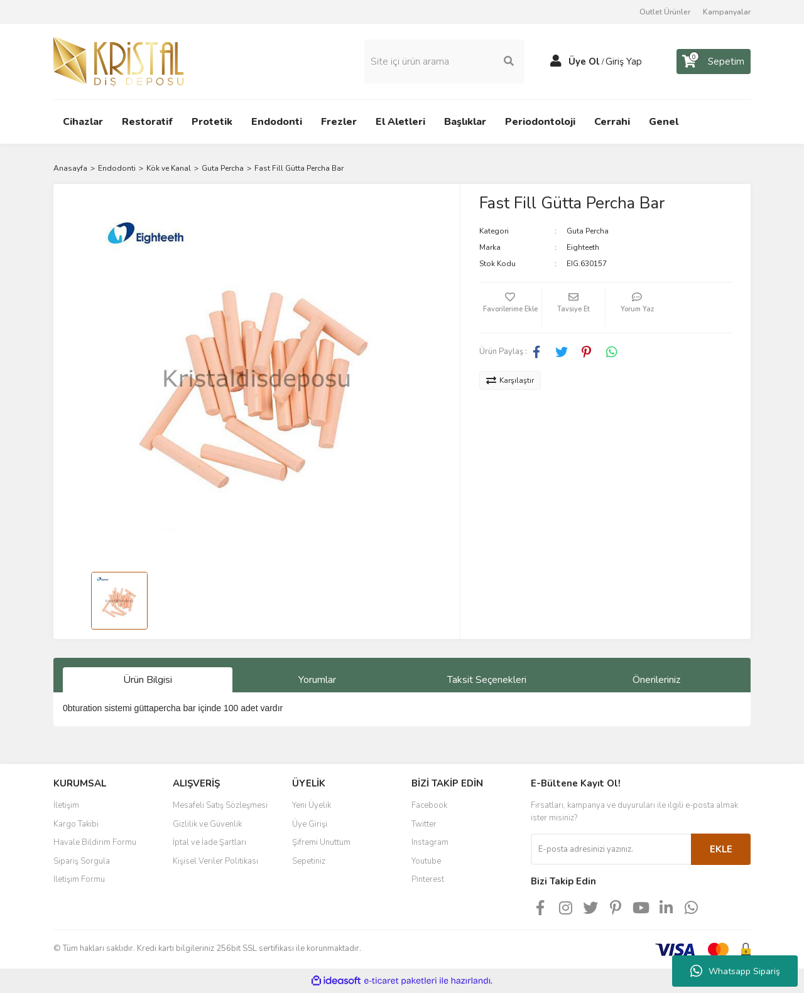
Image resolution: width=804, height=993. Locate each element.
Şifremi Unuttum (321, 842)
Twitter (424, 824)
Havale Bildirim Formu (94, 842)
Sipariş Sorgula (81, 861)
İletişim (66, 805)
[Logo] (118, 61)
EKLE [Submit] (721, 849)
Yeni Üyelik (311, 805)
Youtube (426, 861)
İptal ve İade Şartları (209, 842)
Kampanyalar (727, 12)
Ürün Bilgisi (147, 680)
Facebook (429, 805)
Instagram (429, 842)
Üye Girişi (309, 824)
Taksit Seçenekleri (486, 680)
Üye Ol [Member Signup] (584, 61)
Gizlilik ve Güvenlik (207, 824)
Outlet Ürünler (664, 12)
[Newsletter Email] (611, 849)
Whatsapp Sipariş (735, 971)
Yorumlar (317, 680)
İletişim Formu (79, 879)
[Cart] (713, 61)
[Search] (444, 61)
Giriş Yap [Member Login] (624, 61)
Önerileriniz (656, 680)
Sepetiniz (308, 861)
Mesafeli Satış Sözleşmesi (220, 805)
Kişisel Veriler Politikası (215, 861)
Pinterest (427, 879)
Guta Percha (588, 231)
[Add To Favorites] (510, 307)
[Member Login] (556, 61)
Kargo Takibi (76, 824)
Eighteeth (583, 247)
